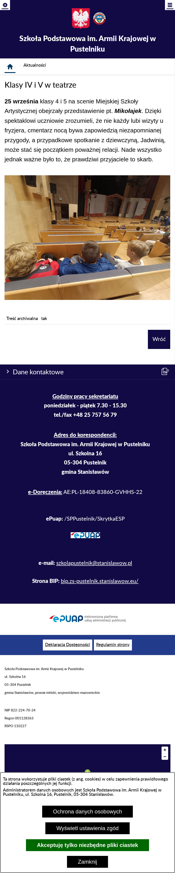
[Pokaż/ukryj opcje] (5, 5)
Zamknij (87, 862)
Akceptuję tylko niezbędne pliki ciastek (87, 845)
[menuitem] (67, 645)
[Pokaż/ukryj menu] (169, 5)
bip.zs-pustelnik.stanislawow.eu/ (100, 581)
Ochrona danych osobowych (87, 811)
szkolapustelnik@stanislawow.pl (94, 563)
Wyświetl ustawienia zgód (87, 828)
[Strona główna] (10, 66)
